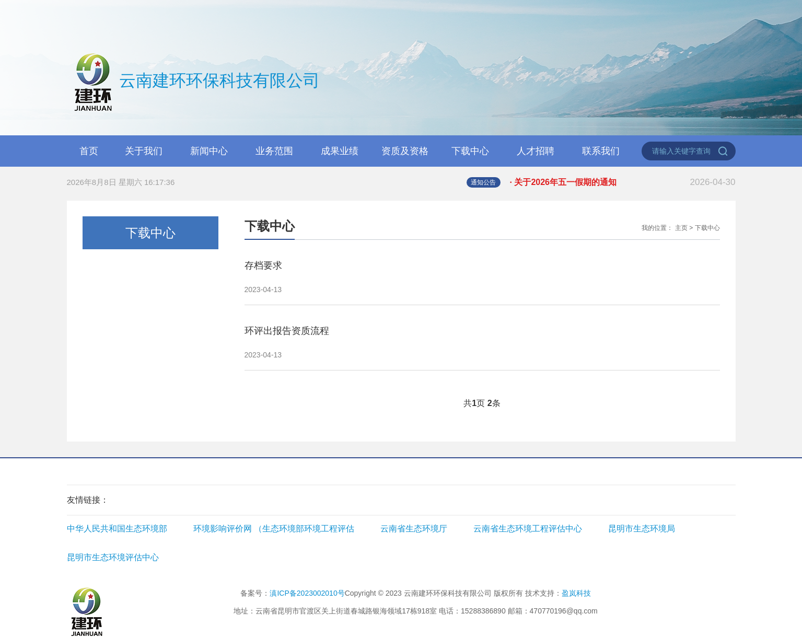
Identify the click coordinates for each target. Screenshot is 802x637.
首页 (88, 151)
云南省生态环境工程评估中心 (527, 528)
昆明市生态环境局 (641, 528)
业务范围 (274, 151)
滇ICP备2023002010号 (307, 593)
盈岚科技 (576, 593)
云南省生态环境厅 (413, 528)
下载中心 (470, 151)
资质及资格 (404, 151)
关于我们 (143, 151)
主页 (681, 227)
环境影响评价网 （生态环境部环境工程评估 (273, 528)
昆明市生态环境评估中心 (113, 557)
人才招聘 (535, 151)
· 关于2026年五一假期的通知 (623, 182)
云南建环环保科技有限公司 (193, 82)
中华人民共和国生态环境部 (117, 528)
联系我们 (601, 151)
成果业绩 (339, 151)
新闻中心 (209, 151)
